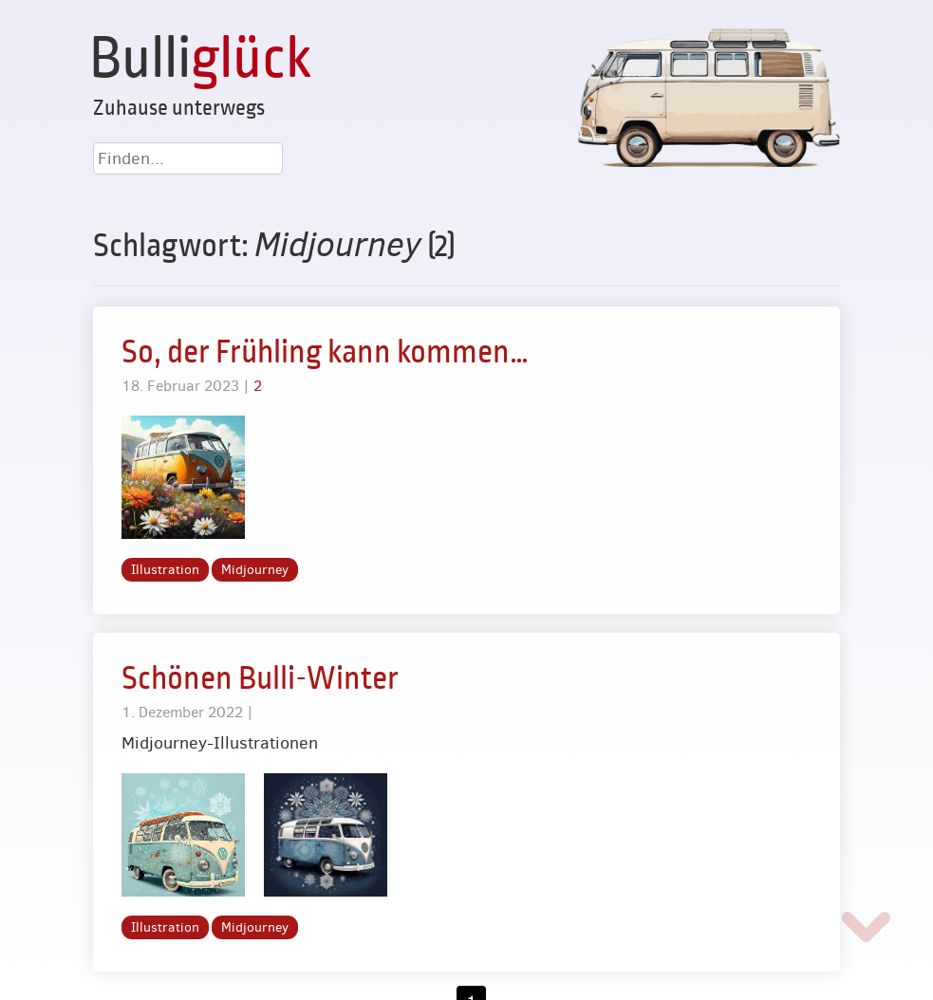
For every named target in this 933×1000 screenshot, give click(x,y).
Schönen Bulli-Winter (260, 678)
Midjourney (255, 570)
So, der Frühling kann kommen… (325, 352)
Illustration (165, 570)
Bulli (200, 58)
